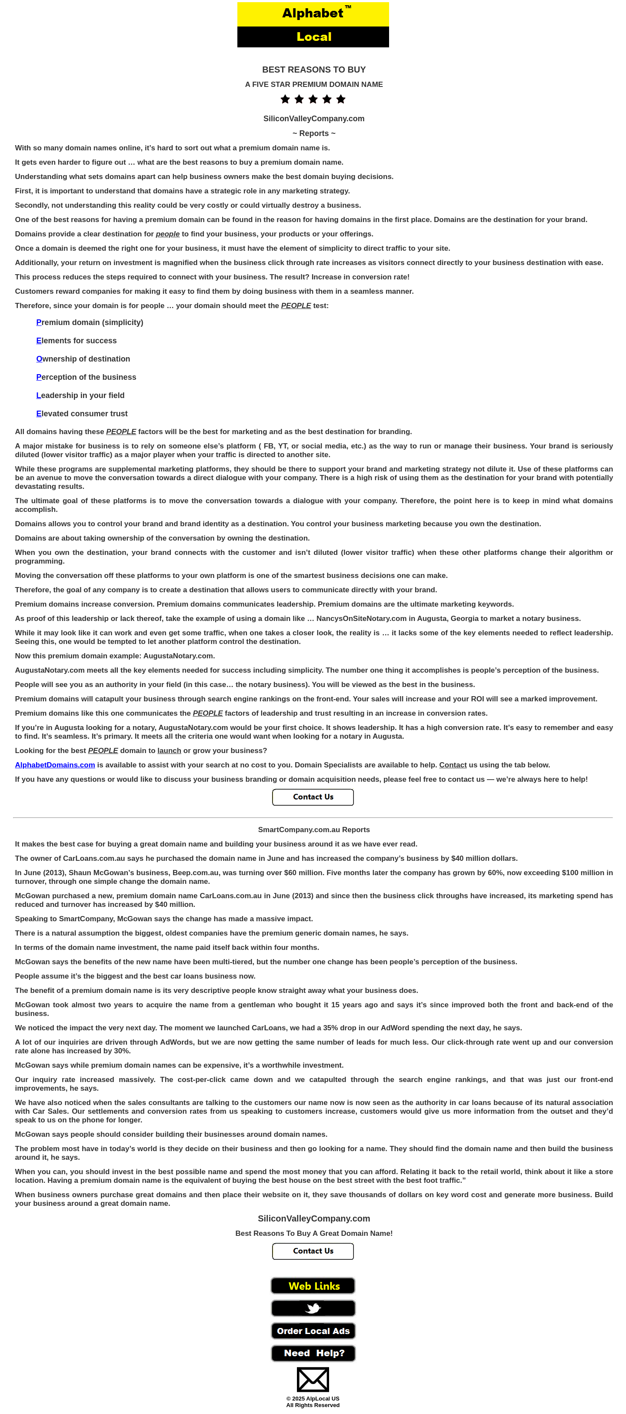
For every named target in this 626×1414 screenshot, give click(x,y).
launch (169, 751)
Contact (453, 765)
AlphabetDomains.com (55, 765)
